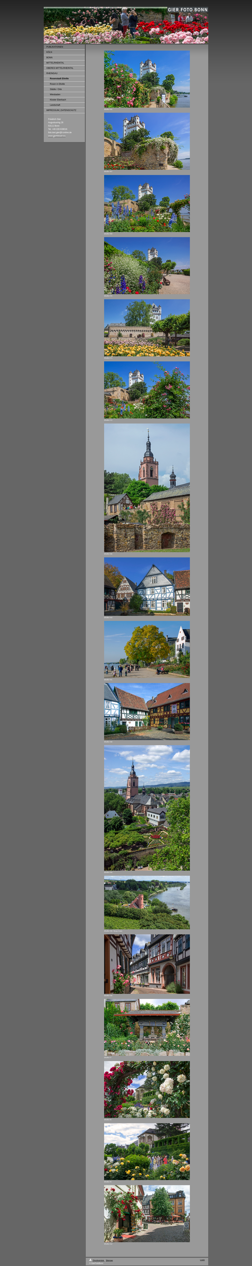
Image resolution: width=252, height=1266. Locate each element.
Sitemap (109, 1260)
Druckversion (97, 1260)
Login (202, 1260)
